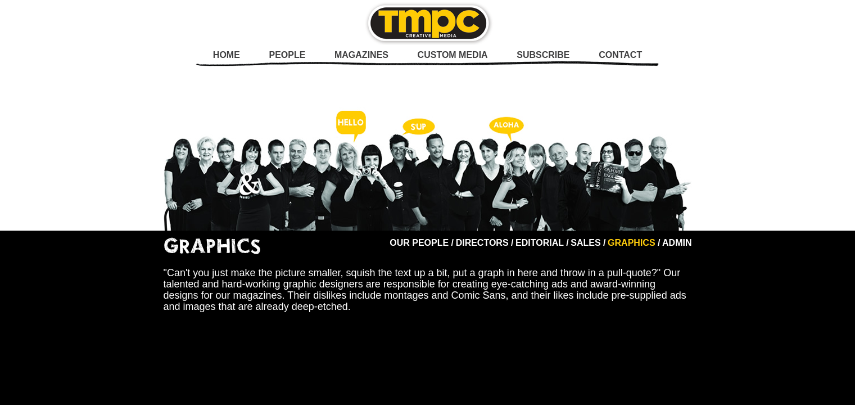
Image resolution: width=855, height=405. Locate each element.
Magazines (361, 55)
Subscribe (543, 55)
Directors (482, 243)
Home (226, 55)
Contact (620, 55)
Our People (419, 243)
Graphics (631, 243)
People (287, 55)
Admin (676, 243)
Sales (585, 243)
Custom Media (453, 55)
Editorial (539, 243)
